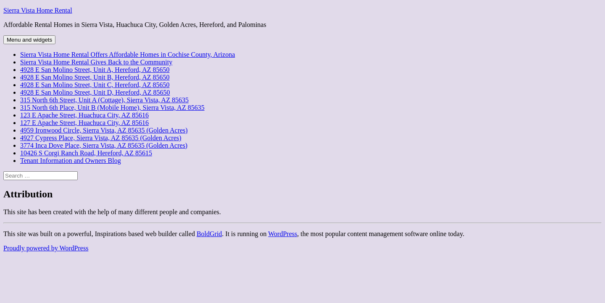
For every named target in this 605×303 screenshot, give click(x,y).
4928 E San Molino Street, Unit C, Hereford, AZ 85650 (95, 84)
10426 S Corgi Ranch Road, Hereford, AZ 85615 (86, 153)
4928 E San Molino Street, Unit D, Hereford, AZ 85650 (95, 92)
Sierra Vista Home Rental (37, 10)
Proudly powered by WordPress (45, 248)
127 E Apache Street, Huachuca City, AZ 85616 (84, 122)
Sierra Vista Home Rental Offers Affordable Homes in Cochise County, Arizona (127, 54)
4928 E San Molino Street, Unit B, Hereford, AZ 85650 (95, 77)
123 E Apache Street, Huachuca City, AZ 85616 (84, 115)
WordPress (282, 233)
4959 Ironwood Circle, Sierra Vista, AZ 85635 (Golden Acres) (104, 130)
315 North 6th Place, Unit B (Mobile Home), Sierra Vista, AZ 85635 (112, 107)
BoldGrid (209, 233)
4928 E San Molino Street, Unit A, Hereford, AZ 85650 (95, 69)
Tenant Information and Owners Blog (70, 160)
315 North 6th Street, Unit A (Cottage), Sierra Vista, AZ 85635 (104, 100)
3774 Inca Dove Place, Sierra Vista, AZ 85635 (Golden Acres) (103, 145)
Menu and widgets (29, 40)
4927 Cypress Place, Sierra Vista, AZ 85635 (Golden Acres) (101, 137)
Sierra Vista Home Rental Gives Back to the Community (96, 62)
